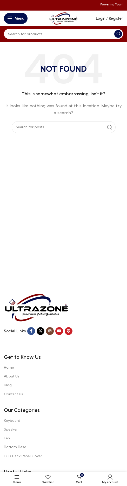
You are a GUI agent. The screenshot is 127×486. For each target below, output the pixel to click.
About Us (11, 376)
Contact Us (13, 394)
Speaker (11, 429)
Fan (7, 438)
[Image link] (36, 307)
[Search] (63, 34)
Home (9, 367)
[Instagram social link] (50, 331)
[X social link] (40, 331)
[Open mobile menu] (15, 18)
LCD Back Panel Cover (23, 456)
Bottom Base (15, 447)
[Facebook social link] (31, 331)
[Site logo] (63, 18)
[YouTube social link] (59, 331)
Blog (8, 385)
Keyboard (12, 420)
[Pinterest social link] (68, 331)
